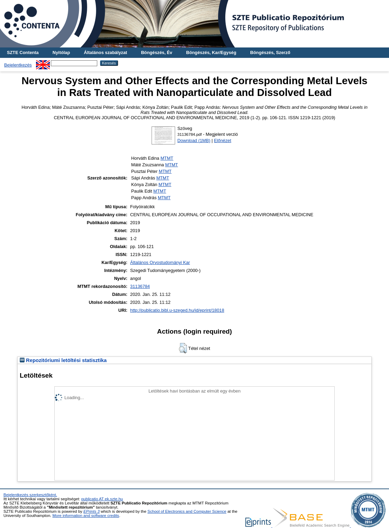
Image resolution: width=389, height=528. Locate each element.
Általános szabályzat (105, 52)
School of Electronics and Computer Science (186, 511)
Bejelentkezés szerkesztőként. (30, 495)
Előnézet (222, 140)
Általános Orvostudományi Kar (160, 262)
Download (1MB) (193, 140)
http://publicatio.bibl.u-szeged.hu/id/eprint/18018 (177, 310)
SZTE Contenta (23, 52)
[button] (183, 348)
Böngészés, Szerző (270, 52)
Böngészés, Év (156, 52)
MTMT (167, 158)
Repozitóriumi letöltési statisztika (63, 360)
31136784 (140, 286)
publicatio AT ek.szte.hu (102, 499)
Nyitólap (61, 52)
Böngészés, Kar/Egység (211, 52)
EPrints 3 (91, 511)
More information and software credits (85, 515)
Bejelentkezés (18, 65)
